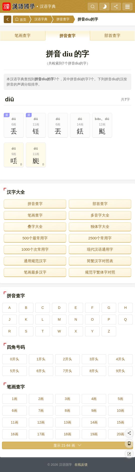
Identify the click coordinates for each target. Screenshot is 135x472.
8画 (67, 411)
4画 (94, 399)
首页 (20, 19)
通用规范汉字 (35, 261)
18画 (67, 434)
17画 (41, 434)
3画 (67, 399)
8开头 (94, 371)
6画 (14, 411)
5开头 (14, 371)
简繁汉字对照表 (100, 261)
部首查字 (112, 35)
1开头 (40, 359)
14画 (94, 422)
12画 (41, 422)
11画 (14, 422)
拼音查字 (63, 19)
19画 (94, 434)
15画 (120, 422)
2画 (41, 399)
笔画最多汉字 (35, 272)
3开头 (94, 359)
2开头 (67, 359)
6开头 (40, 371)
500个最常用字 (34, 238)
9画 (94, 411)
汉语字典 (48, 6)
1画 (14, 399)
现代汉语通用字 (100, 249)
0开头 (14, 359)
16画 (14, 434)
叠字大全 (35, 226)
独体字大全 (100, 226)
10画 (120, 411)
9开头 (120, 371)
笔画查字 (23, 35)
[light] (104, 6)
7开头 (67, 371)
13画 (67, 422)
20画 (120, 434)
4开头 (120, 359)
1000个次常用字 (34, 249)
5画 (120, 399)
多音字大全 (100, 215)
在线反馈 (81, 464)
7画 (41, 411)
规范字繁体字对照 (100, 272)
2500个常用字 (100, 238)
